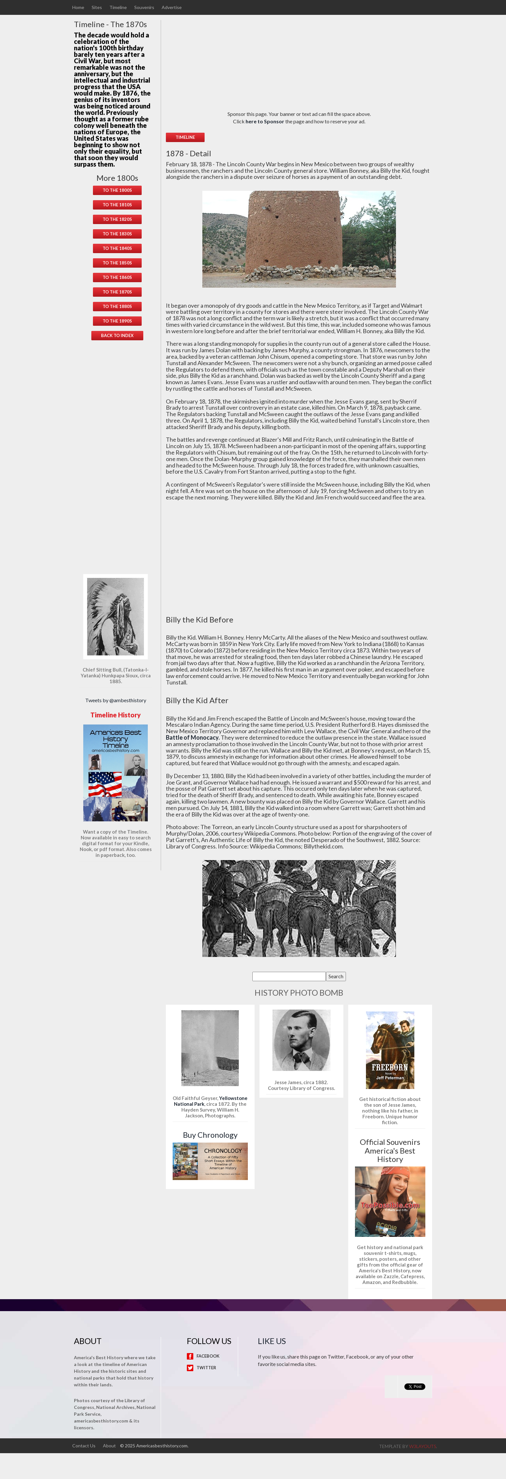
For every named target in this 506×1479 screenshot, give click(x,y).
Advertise (172, 7)
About (109, 1445)
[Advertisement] (117, 450)
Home (78, 7)
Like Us (272, 1341)
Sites (97, 7)
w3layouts (422, 1446)
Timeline (118, 7)
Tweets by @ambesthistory (115, 700)
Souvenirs (144, 7)
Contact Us (84, 1445)
